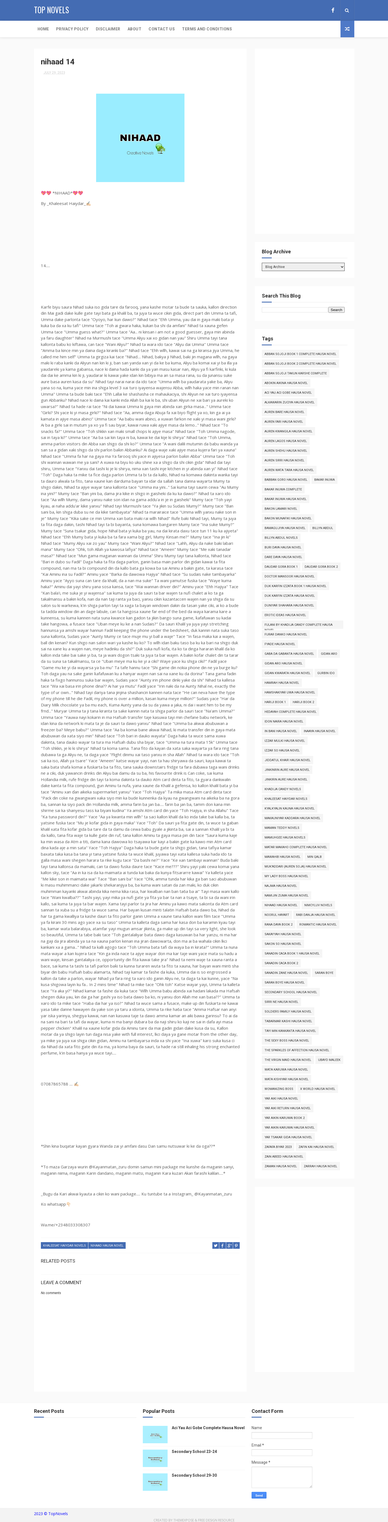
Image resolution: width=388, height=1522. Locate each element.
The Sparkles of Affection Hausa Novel (297, 1050)
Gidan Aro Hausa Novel (283, 663)
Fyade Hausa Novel (280, 644)
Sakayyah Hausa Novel (283, 934)
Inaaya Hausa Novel (320, 731)
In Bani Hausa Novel (281, 731)
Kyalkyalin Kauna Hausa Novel (290, 808)
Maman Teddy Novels (282, 828)
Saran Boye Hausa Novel (285, 982)
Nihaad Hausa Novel (107, 1245)
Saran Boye (324, 973)
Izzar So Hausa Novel (282, 750)
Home (43, 29)
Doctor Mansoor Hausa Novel (290, 576)
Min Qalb (314, 857)
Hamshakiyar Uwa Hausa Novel (290, 692)
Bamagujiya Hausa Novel (285, 528)
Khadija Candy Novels (283, 789)
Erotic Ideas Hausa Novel (285, 615)
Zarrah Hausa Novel (320, 1166)
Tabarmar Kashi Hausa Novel (288, 1021)
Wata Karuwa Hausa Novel (286, 1069)
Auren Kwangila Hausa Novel (288, 431)
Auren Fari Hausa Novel (284, 422)
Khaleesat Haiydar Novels (64, 1245)
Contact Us (162, 29)
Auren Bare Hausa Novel (284, 412)
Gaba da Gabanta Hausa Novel (289, 654)
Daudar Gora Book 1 (281, 567)
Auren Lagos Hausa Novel (286, 441)
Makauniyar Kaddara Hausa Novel (292, 818)
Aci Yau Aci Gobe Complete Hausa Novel (208, 1428)
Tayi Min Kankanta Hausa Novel (290, 1031)
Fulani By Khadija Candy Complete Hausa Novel (298, 626)
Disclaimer (108, 29)
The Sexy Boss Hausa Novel (287, 1040)
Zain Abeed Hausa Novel (284, 1156)
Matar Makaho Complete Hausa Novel (296, 847)
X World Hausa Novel (317, 1089)
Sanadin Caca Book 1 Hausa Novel (292, 953)
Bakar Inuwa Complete (283, 489)
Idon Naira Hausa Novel (284, 721)
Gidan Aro (329, 654)
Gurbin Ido (326, 673)
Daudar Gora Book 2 (321, 567)
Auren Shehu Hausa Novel (286, 451)
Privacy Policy (72, 29)
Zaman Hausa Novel (281, 1166)
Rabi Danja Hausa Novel (315, 915)
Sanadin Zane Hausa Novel (286, 973)
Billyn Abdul (322, 528)
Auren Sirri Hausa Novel (284, 460)
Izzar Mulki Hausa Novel (285, 741)
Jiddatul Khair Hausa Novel (287, 760)
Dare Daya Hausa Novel (283, 557)
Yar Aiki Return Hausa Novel (288, 1108)
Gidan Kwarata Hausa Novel (287, 673)
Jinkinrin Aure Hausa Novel (287, 770)
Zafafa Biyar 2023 (278, 1147)
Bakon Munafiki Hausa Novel (288, 518)
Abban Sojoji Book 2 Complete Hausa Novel (300, 364)
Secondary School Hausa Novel (291, 992)
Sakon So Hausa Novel (283, 944)
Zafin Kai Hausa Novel (316, 1147)
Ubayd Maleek (329, 1060)
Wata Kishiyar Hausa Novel (286, 1079)
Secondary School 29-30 (194, 1475)
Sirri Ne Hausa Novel (281, 1002)
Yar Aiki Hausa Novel (281, 1098)
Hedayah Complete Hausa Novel (290, 712)
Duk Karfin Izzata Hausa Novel (290, 596)
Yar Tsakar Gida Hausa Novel (288, 1137)
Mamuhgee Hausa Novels (285, 837)
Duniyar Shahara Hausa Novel (289, 605)
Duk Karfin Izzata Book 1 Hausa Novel (295, 586)
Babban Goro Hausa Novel (286, 480)
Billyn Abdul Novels (281, 538)
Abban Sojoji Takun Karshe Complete (296, 373)
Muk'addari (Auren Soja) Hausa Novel (295, 866)
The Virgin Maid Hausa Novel (288, 1060)
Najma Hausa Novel (281, 886)
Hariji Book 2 (303, 702)
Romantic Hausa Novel (318, 924)
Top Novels (51, 9)
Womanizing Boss (279, 1089)
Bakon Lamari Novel (281, 509)
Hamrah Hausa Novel (282, 683)
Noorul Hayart (277, 915)
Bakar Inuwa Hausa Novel (286, 499)
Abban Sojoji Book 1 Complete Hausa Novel (300, 354)
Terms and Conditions (207, 29)
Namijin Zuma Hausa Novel (286, 895)
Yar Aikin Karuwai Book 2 (285, 1118)
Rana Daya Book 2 (278, 924)
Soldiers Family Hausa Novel (288, 1011)
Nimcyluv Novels (318, 905)
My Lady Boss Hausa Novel (286, 876)
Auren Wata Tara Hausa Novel (289, 470)
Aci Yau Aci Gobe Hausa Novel (288, 393)
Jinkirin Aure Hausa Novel (286, 779)
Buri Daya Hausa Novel (283, 547)
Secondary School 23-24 (194, 1451)
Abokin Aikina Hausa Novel (286, 383)
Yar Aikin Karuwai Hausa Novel (290, 1127)
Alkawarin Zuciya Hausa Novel (290, 402)
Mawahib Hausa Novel (282, 857)
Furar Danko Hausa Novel (286, 634)
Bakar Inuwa (324, 480)
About (135, 29)
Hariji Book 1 (275, 702)
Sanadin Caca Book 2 (281, 963)
